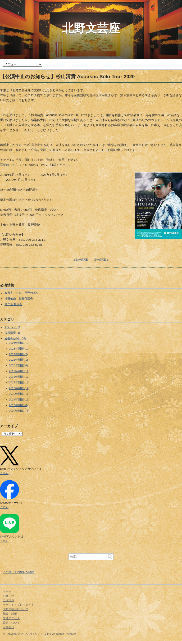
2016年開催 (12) (19, 388)
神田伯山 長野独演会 (19, 298)
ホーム (7, 591)
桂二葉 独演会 (13, 304)
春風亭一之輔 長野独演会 (22, 292)
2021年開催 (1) (18, 359)
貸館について (11, 622)
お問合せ (8, 627)
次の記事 (100, 260)
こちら (4, 473)
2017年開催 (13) (19, 382)
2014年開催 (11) (19, 399)
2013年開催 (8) (18, 405)
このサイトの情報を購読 (18, 571)
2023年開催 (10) (19, 348)
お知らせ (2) (12, 326)
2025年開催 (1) (18, 410)
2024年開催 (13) (19, 342)
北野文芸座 (91, 28)
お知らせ (8, 595)
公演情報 (8, 600)
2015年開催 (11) (19, 393)
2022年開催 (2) (18, 354)
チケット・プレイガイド (18, 604)
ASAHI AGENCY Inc (38, 633)
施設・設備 (10, 613)
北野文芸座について (15, 609)
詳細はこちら (9, 165)
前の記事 (82, 260)
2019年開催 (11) (19, 371)
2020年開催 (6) (18, 365)
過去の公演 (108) (15, 338)
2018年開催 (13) (19, 376)
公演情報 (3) (12, 332)
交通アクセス (11, 618)
